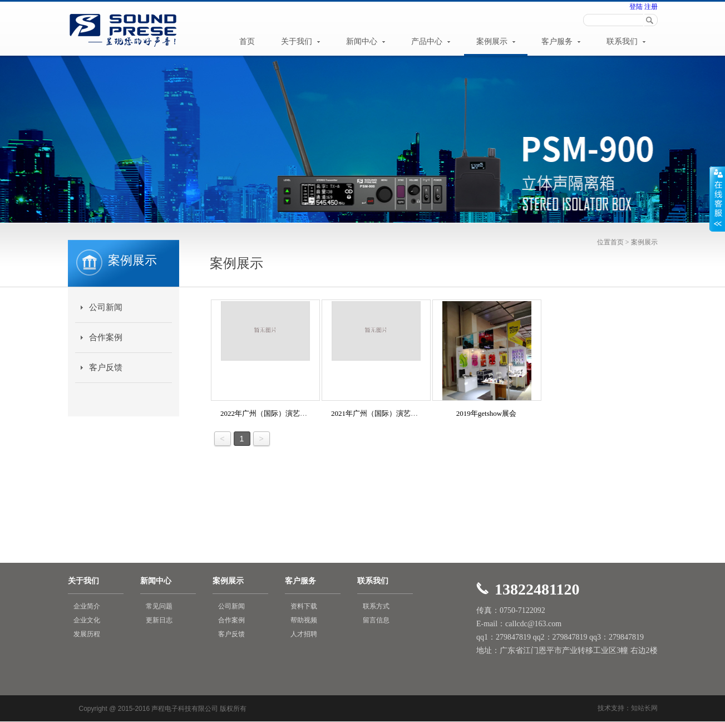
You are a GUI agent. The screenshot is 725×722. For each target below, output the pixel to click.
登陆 (636, 7)
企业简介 (86, 606)
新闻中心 (365, 41)
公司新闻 (105, 307)
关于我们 (300, 41)
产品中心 (430, 41)
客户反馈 (105, 367)
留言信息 (376, 620)
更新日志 (159, 620)
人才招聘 (303, 634)
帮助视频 (303, 620)
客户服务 (560, 41)
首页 (247, 41)
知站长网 (644, 708)
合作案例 (105, 337)
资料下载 (303, 606)
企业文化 (86, 620)
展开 (717, 199)
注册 (650, 7)
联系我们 (625, 41)
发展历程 (86, 634)
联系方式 (376, 606)
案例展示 (495, 41)
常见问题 (159, 606)
